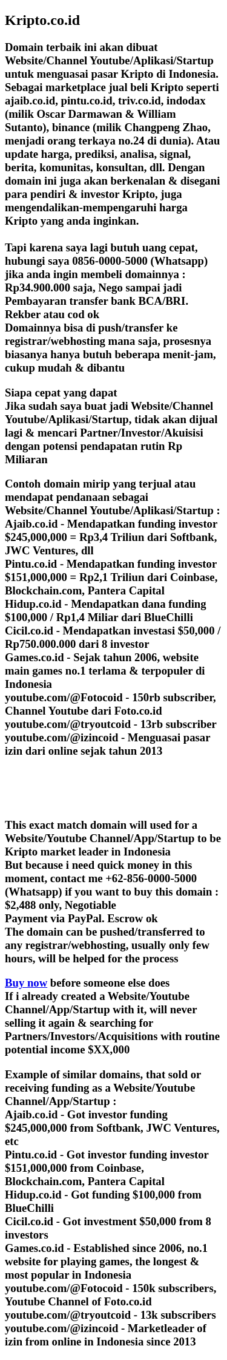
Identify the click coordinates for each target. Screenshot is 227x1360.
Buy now (26, 982)
